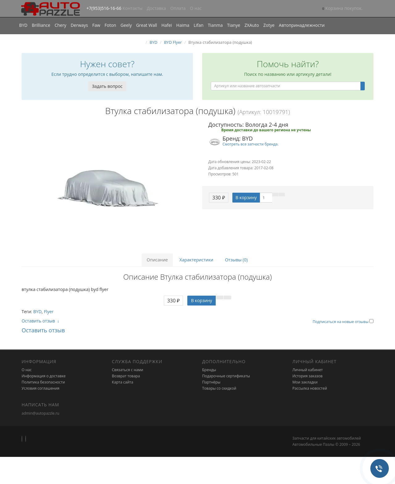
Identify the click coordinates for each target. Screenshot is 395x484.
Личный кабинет (308, 369)
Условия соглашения (40, 388)
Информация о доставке (44, 376)
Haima (182, 25)
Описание (157, 260)
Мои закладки (305, 382)
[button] (342, 9)
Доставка (156, 8)
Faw (96, 25)
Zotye (268, 25)
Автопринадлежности (302, 25)
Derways (79, 25)
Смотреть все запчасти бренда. (250, 144)
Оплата (178, 8)
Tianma (215, 25)
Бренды (209, 369)
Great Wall (146, 25)
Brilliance (41, 25)
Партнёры (211, 382)
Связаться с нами (127, 369)
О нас (196, 8)
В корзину (245, 197)
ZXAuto (251, 25)
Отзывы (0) (236, 260)
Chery (60, 25)
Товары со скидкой (219, 388)
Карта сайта (122, 382)
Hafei (166, 25)
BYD (23, 25)
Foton (110, 25)
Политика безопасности (43, 382)
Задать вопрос (107, 86)
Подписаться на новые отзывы (341, 321)
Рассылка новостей (310, 388)
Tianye (233, 25)
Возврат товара (126, 376)
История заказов (308, 376)
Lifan (198, 25)
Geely (125, 25)
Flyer (48, 311)
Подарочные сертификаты (226, 376)
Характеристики (197, 260)
